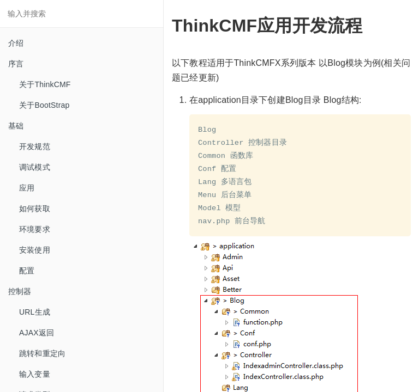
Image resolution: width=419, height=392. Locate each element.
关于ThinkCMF (45, 84)
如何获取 (34, 208)
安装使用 (34, 250)
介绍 (15, 43)
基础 (15, 125)
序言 (15, 63)
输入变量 (34, 374)
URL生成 (34, 312)
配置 (26, 270)
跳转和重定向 (42, 353)
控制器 (20, 291)
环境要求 (34, 229)
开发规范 (34, 146)
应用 (26, 187)
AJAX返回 (36, 332)
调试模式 (34, 167)
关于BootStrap (44, 105)
